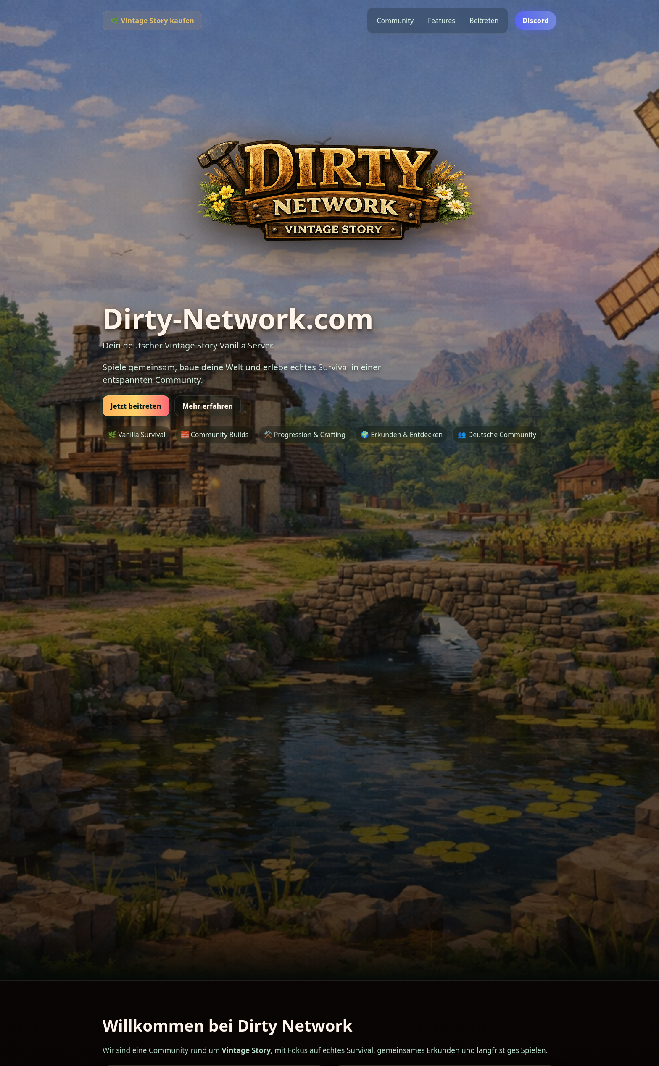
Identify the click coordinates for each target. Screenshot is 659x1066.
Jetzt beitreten (136, 406)
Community (395, 20)
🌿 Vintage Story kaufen (152, 20)
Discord (535, 20)
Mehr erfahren (207, 406)
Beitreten (483, 20)
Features (441, 20)
